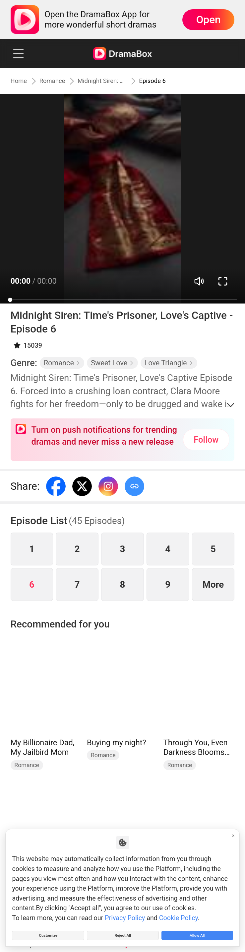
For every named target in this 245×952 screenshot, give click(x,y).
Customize (48, 932)
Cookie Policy (178, 912)
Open (208, 20)
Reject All (123, 932)
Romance (61, 81)
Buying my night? (116, 742)
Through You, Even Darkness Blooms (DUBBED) (195, 748)
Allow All (197, 932)
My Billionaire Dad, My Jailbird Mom (43, 747)
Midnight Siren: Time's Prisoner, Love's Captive (115, 81)
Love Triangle (169, 363)
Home (21, 81)
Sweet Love (112, 363)
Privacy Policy (125, 912)
